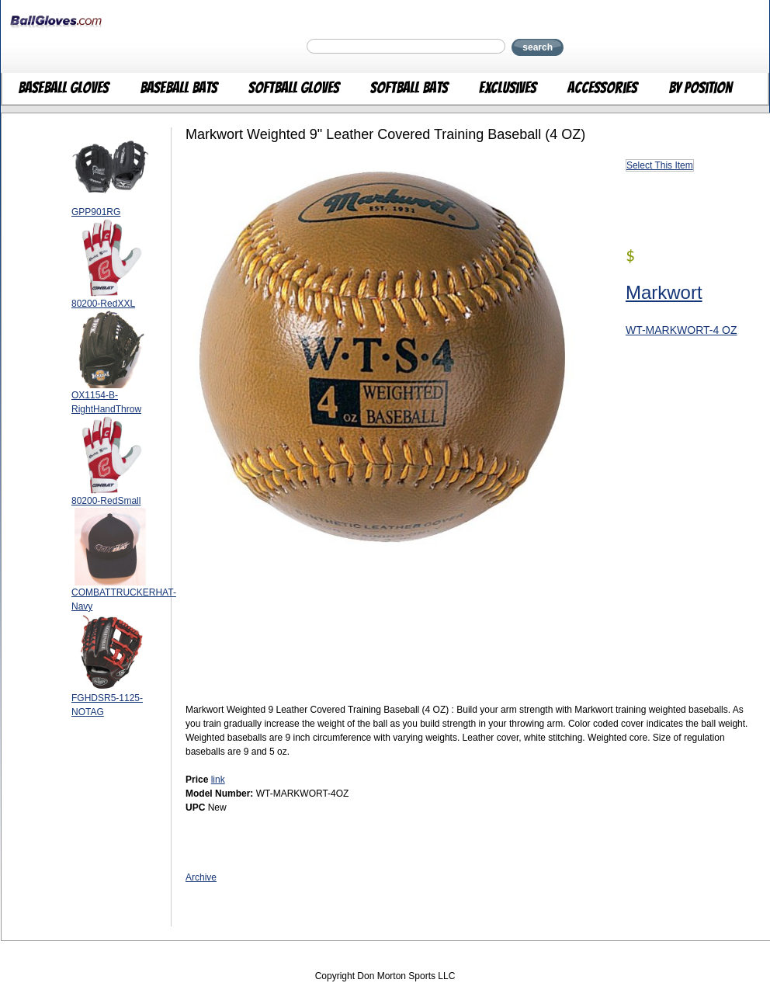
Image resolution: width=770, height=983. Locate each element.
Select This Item (659, 165)
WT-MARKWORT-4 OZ (681, 330)
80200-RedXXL (103, 303)
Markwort (664, 292)
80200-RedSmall (105, 500)
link (218, 779)
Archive (201, 877)
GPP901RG (95, 212)
